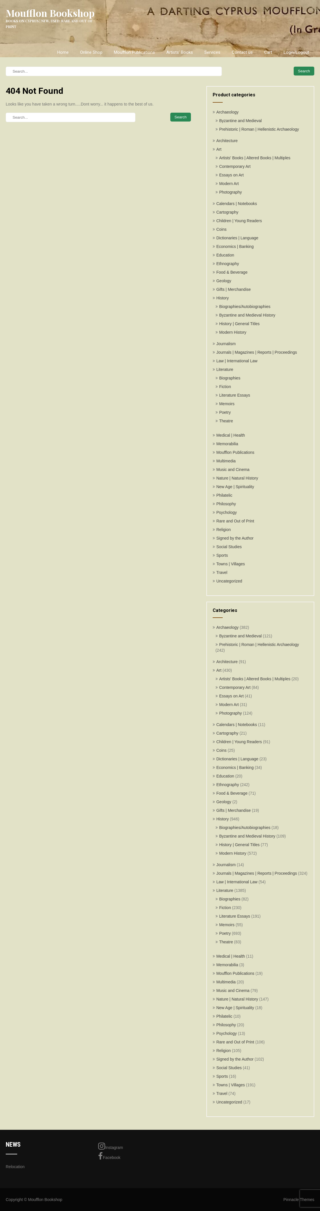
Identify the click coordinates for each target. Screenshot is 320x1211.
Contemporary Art (235, 166)
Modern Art (229, 183)
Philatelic (224, 495)
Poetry (225, 412)
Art (219, 149)
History (222, 298)
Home (63, 52)
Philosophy (226, 504)
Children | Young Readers (239, 220)
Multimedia (226, 461)
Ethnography (227, 263)
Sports (222, 555)
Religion (223, 529)
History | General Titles (239, 323)
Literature (224, 369)
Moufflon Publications (134, 52)
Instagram (110, 1146)
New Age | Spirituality (235, 486)
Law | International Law (237, 361)
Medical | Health (230, 435)
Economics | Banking (235, 246)
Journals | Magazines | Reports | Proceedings (256, 352)
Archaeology (227, 112)
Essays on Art (231, 175)
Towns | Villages (230, 564)
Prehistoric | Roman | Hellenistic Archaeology (259, 129)
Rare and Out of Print (235, 521)
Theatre (226, 421)
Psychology (226, 512)
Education (225, 255)
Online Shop (91, 52)
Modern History (232, 332)
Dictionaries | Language (237, 238)
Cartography (227, 212)
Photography (230, 192)
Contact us (242, 52)
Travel (221, 572)
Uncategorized (229, 581)
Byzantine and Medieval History (247, 315)
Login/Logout (296, 52)
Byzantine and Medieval (240, 120)
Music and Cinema (233, 469)
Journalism (226, 343)
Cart (268, 52)
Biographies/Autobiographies (244, 306)
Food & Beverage (232, 272)
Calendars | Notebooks (236, 203)
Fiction (225, 386)
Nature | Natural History (237, 478)
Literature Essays (234, 395)
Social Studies (229, 546)
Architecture (227, 140)
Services (212, 52)
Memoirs (227, 403)
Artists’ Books (179, 52)
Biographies (229, 378)
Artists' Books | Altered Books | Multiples (255, 158)
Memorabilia (227, 444)
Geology (223, 281)
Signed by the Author (235, 538)
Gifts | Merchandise (233, 289)
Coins (221, 229)
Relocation (15, 1166)
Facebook (109, 1156)
